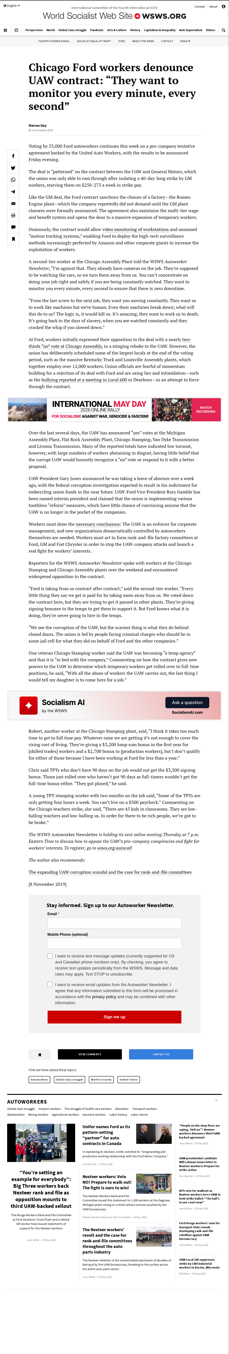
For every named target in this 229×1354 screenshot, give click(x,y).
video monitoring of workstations (135, 229)
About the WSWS (143, 41)
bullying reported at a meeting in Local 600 (84, 380)
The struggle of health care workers (88, 1109)
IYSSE (121, 41)
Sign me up (114, 1017)
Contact (200, 6)
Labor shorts (139, 1115)
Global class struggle (69, 1079)
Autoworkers (39, 1079)
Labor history (118, 1115)
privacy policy (104, 997)
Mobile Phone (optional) (67, 934)
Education (122, 1109)
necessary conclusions (98, 524)
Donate (185, 41)
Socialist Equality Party (94, 41)
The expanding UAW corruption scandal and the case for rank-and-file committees (110, 872)
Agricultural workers (65, 1115)
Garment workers (94, 1115)
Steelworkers (16, 1115)
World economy (101, 1079)
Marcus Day (38, 125)
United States (129, 1079)
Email (52, 914)
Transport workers (144, 1109)
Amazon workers (49, 1109)
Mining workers (38, 1115)
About (213, 6)
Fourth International (54, 41)
